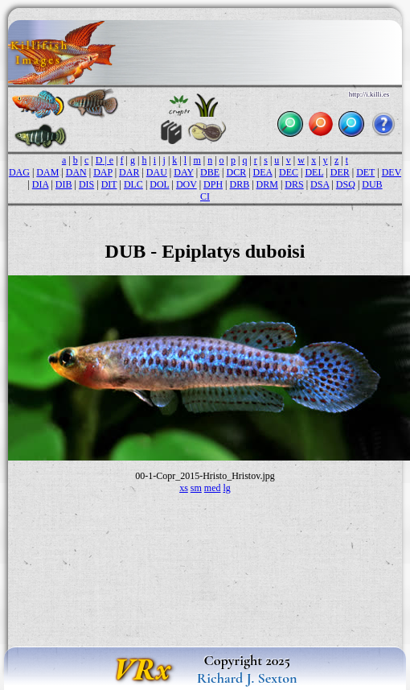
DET (365, 172)
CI (205, 196)
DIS (86, 184)
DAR (129, 172)
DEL (314, 172)
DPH (213, 184)
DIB (63, 184)
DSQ (345, 184)
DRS (294, 184)
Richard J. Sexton (247, 678)
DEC (288, 172)
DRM (267, 184)
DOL (159, 184)
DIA (40, 184)
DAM (47, 172)
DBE (209, 172)
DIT (109, 184)
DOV (186, 184)
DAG (19, 172)
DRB (240, 184)
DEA (263, 172)
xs (183, 488)
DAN (76, 172)
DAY (183, 172)
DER (340, 172)
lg (227, 488)
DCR (237, 172)
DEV (391, 172)
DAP (103, 172)
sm (196, 488)
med (212, 488)
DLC (133, 184)
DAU (156, 172)
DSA (319, 184)
